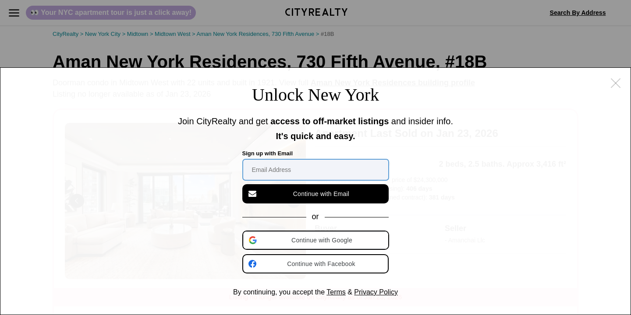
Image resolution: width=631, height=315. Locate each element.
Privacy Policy (376, 292)
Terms (336, 292)
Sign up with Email (267, 153)
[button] (316, 240)
